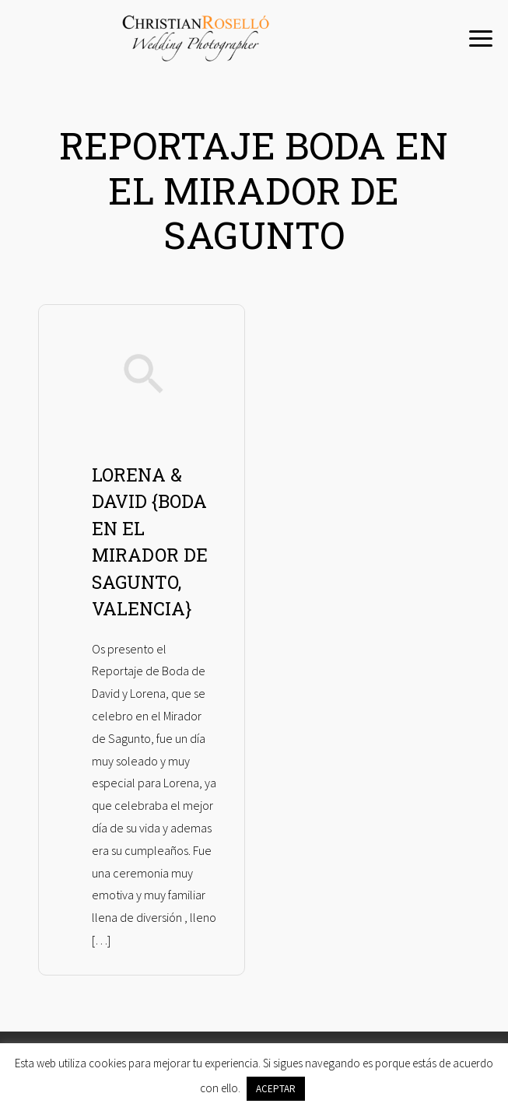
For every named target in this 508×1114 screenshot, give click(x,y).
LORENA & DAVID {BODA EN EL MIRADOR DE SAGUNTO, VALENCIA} (150, 542)
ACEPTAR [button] (276, 1088)
